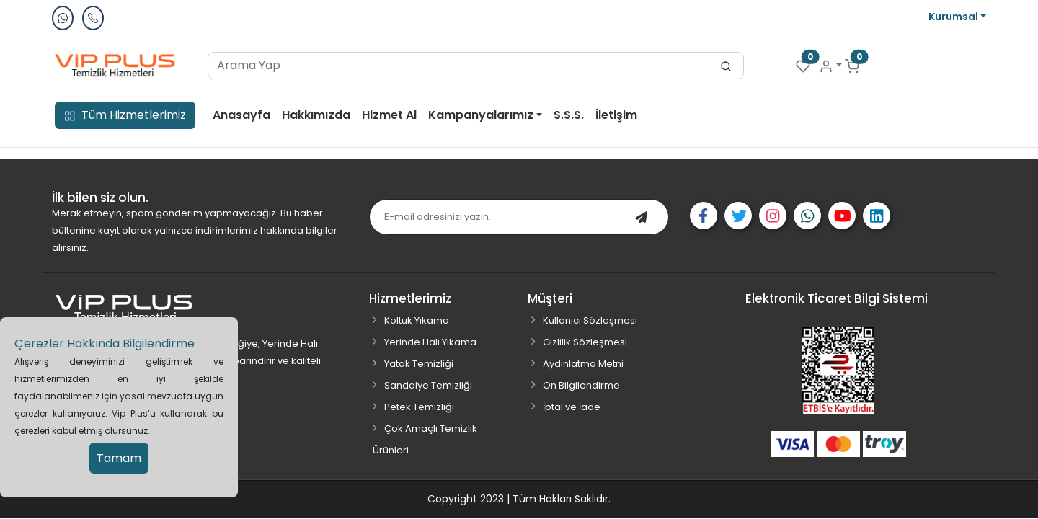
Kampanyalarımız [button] (482, 115)
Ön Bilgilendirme (581, 385)
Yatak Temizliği (418, 364)
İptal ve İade (571, 407)
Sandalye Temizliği (428, 385)
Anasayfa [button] (241, 115)
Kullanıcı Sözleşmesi (590, 320)
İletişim (616, 115)
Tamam (119, 458)
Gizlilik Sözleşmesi (585, 342)
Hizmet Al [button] (389, 115)
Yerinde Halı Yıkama (430, 342)
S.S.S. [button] (569, 115)
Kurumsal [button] (954, 16)
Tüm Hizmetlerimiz (125, 115)
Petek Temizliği (419, 407)
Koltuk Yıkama (416, 320)
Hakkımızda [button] (316, 115)
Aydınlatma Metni (583, 364)
